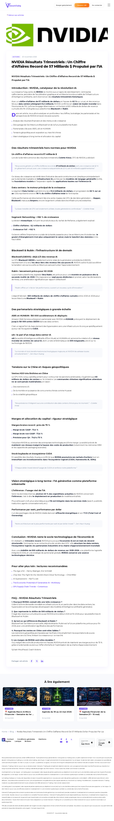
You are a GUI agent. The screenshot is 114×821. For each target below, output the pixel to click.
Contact (10, 739)
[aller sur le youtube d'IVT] (61, 742)
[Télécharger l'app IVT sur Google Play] (104, 742)
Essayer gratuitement (64, 5)
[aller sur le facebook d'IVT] (66, 740)
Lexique (18, 741)
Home (4, 732)
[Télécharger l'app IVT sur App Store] (87, 742)
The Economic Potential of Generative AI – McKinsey (36, 583)
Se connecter (97, 5)
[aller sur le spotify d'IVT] (67, 742)
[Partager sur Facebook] (31, 661)
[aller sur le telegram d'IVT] (61, 740)
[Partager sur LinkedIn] (42, 661)
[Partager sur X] (37, 661)
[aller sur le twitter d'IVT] (71, 740)
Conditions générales (26, 739)
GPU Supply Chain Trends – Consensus (30, 587)
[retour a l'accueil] (13, 5)
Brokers (28, 741)
